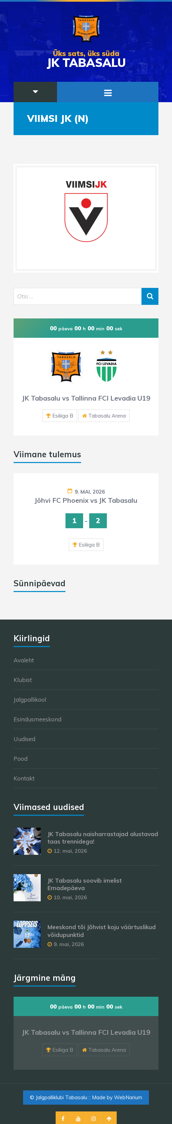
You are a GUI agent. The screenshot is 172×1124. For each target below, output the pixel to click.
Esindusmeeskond (37, 719)
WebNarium (128, 1097)
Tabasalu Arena (107, 415)
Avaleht (24, 660)
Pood (20, 758)
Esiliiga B (62, 415)
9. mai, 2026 (90, 492)
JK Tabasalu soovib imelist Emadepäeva (84, 884)
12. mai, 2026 (70, 851)
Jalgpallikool (30, 699)
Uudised (24, 739)
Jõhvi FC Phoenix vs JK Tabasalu (86, 500)
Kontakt (24, 778)
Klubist (23, 680)
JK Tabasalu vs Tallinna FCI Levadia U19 (86, 398)
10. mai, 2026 (70, 897)
